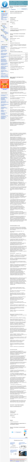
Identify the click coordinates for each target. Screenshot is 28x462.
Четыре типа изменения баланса (4, 74)
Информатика (3, 29)
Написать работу (4, 19)
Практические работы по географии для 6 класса (5, 102)
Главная (11, 1)
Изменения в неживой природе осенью (4, 108)
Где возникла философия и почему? (12, 443)
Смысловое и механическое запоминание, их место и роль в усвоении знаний (4, 60)
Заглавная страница (4, 13)
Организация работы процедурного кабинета (4, 57)
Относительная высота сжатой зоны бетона (22, 443)
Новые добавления (4, 17)
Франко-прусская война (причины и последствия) (4, 54)
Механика (6, 33)
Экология (2, 41)
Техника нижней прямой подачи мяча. (4, 51)
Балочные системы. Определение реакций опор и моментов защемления (4, 117)
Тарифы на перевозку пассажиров (23, 450)
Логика (3, 30)
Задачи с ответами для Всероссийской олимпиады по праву (4, 76)
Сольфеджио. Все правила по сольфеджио (4, 114)
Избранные (15, 1)
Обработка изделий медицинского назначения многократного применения (4, 68)
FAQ (2, 18)
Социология (4, 36)
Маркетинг (4, 31)
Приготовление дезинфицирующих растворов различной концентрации (4, 47)
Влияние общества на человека (4, 95)
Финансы (6, 39)
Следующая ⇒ (18, 432)
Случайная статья (4, 14)
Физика (5, 37)
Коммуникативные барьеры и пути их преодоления (4, 64)
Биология (3, 26)
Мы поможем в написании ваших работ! (4, 89)
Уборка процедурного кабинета (3, 111)
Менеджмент (6, 32)
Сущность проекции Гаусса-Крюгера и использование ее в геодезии (14, 451)
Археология (3, 25)
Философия (6, 38)
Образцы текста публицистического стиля (4, 71)
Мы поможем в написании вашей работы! (20, 459)
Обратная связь (12, 4)
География (5, 27)
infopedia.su (11, 460)
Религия (3, 35)
